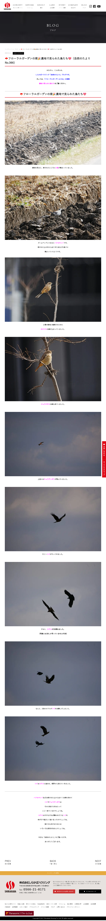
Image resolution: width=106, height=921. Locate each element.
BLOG (84, 6)
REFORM (30, 6)
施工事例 (70, 905)
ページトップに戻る (53, 873)
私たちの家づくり (10, 905)
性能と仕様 (21, 905)
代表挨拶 (7, 908)
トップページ (8, 49)
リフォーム (62, 905)
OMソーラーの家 (51, 905)
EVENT (62, 6)
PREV (8, 862)
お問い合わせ (61, 908)
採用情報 (15, 908)
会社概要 (93, 905)
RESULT (41, 6)
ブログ (16, 49)
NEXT (98, 862)
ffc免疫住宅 (41, 905)
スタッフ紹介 (23, 908)
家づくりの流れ (31, 905)
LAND (52, 6)
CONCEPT (18, 6)
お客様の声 (78, 905)
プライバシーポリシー (73, 908)
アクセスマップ (34, 908)
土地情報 (86, 905)
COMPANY (73, 6)
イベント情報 (45, 908)
